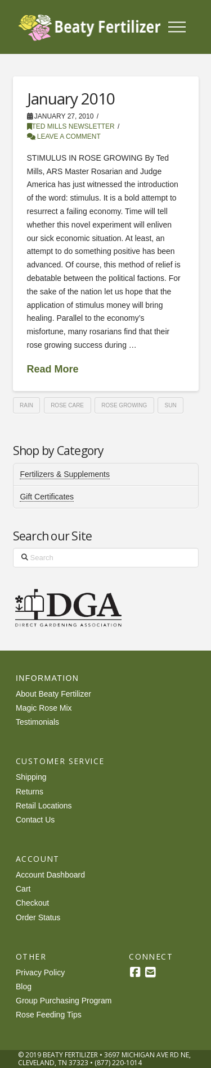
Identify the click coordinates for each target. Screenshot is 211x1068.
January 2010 (71, 98)
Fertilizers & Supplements (65, 474)
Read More (53, 369)
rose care (67, 405)
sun (171, 405)
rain (26, 405)
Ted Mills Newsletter (71, 126)
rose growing (124, 405)
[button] (176, 27)
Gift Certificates (47, 496)
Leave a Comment (64, 136)
